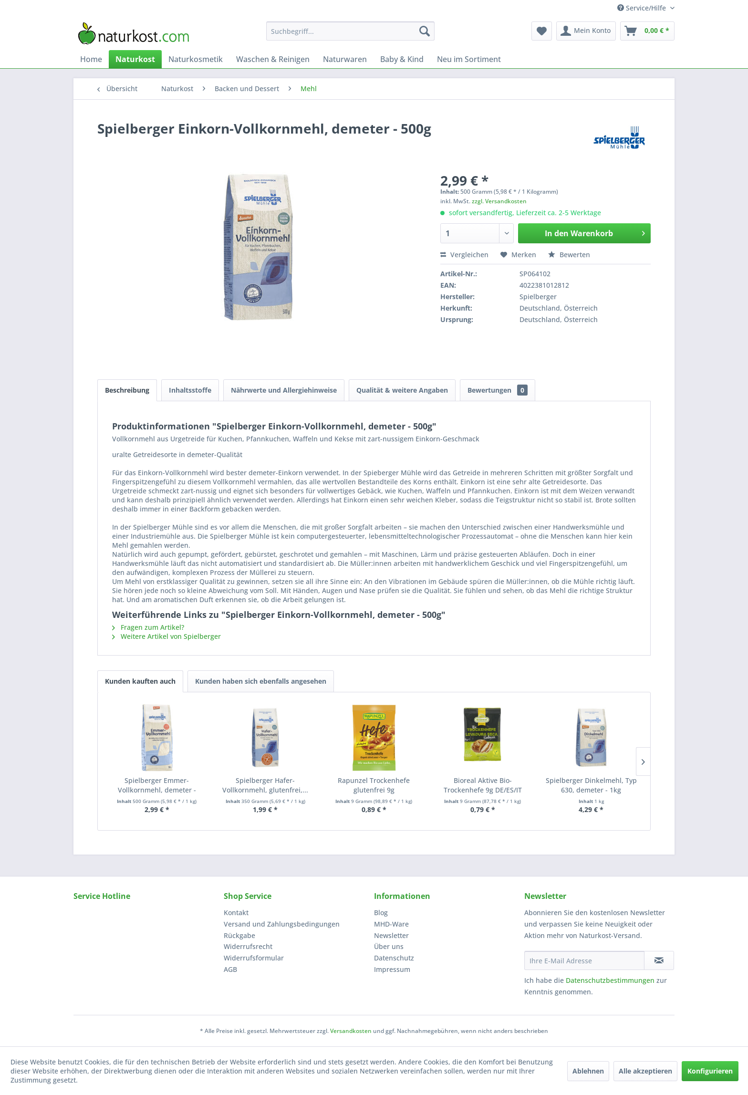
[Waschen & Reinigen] (272, 59)
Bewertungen (498, 390)
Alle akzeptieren (645, 1070)
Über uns (389, 946)
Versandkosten (351, 1031)
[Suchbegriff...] (350, 31)
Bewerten (569, 254)
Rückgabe (239, 935)
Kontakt (236, 912)
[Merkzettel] (541, 31)
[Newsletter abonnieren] (659, 960)
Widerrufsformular (254, 957)
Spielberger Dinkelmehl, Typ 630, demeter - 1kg (591, 785)
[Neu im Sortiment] (469, 59)
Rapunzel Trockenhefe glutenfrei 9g (374, 785)
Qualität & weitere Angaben (402, 390)
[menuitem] (350, 31)
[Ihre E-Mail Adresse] (584, 960)
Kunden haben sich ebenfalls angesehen (260, 681)
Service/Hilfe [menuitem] (642, 7)
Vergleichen (464, 254)
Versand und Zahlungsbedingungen (282, 923)
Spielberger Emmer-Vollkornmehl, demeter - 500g (157, 785)
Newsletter (391, 935)
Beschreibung (127, 390)
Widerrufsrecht (248, 946)
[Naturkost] (135, 59)
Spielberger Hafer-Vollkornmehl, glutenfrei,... (265, 785)
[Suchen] (425, 31)
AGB (230, 969)
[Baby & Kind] (402, 59)
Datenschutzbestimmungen (610, 980)
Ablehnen (588, 1070)
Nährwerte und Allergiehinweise (284, 390)
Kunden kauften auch (140, 681)
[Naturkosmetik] (195, 59)
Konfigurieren (710, 1070)
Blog (381, 912)
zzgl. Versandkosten (499, 201)
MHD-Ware (391, 923)
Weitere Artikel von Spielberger (166, 636)
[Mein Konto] (586, 31)
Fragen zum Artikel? (148, 627)
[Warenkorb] (647, 31)
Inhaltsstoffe (190, 390)
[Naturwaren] (345, 59)
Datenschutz (394, 957)
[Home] (91, 59)
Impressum (392, 969)
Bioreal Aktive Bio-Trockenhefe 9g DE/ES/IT (483, 785)
